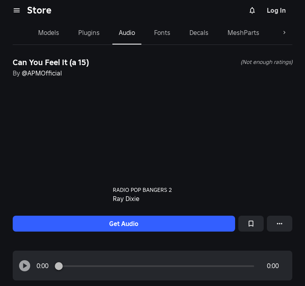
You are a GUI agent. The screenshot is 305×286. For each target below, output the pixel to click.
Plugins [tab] (89, 33)
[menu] (17, 10)
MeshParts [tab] (243, 33)
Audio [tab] (127, 33)
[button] (24, 265)
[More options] (279, 224)
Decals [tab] (198, 33)
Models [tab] (48, 33)
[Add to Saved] (251, 224)
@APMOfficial (42, 73)
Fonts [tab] (162, 33)
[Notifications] (252, 10)
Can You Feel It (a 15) (51, 62)
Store (39, 10)
